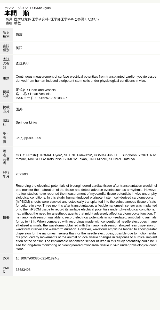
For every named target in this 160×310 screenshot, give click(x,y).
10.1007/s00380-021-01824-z (37, 258)
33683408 (23, 270)
